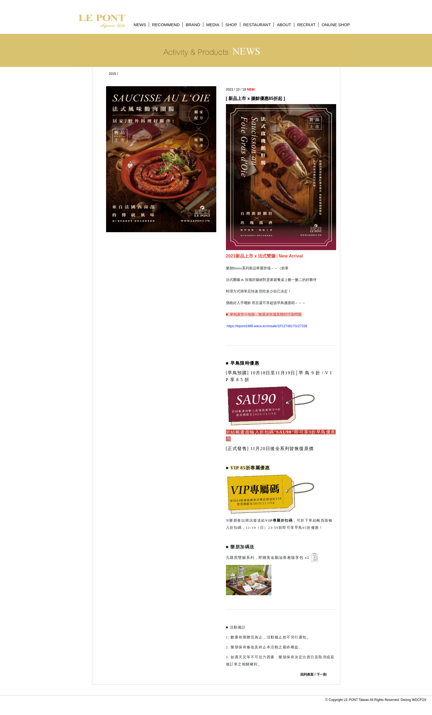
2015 (112, 74)
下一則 (321, 674)
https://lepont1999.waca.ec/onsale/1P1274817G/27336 (266, 326)
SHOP (231, 24)
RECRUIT (306, 24)
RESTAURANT (257, 24)
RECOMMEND (166, 24)
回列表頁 (307, 674)
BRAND (193, 24)
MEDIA (213, 24)
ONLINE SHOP (336, 24)
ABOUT (284, 24)
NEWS (140, 24)
